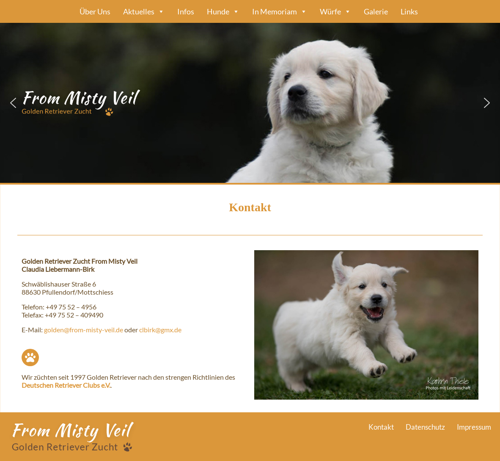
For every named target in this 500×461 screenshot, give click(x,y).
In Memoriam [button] (279, 11)
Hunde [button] (223, 11)
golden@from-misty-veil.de (83, 330)
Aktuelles (144, 11)
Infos (185, 11)
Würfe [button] (335, 11)
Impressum (474, 426)
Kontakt (381, 426)
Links (409, 11)
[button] (250, 103)
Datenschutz (425, 426)
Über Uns (95, 11)
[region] (250, 103)
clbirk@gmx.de (160, 330)
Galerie (376, 11)
